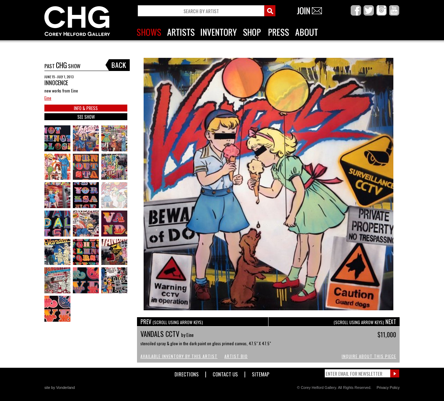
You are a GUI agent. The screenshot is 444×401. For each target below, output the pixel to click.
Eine (47, 98)
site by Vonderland (59, 387)
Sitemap (261, 373)
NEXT (365, 322)
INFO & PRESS (86, 108)
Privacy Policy (388, 387)
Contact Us (225, 373)
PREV (171, 322)
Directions (186, 373)
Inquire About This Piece (369, 356)
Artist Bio (236, 356)
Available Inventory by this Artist (178, 356)
